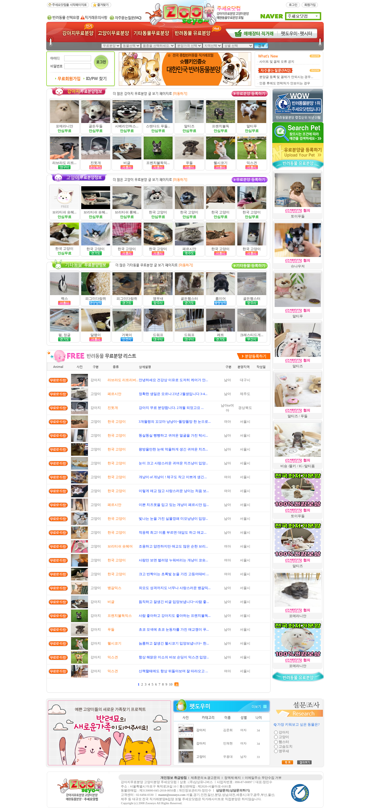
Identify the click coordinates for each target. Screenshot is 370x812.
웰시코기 (220, 163)
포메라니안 (64, 126)
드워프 (158, 335)
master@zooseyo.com (171, 794)
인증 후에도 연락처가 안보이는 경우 (284, 83)
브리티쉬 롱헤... (127, 212)
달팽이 (95, 335)
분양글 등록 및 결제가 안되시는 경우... (286, 77)
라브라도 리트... (64, 163)
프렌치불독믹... (158, 163)
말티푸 (252, 126)
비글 (126, 163)
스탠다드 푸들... (158, 126)
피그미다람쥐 (95, 299)
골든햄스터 (189, 299)
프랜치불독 (220, 126)
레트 (220, 335)
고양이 (201, 756)
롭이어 (220, 299)
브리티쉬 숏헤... (64, 212)
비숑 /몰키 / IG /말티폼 (297, 466)
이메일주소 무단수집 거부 (263, 777)
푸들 (189, 163)
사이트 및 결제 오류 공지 (276, 61)
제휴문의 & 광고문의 (205, 777)
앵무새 (158, 299)
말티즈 (189, 126)
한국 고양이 (158, 212)
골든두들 (96, 126)
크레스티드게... (251, 335)
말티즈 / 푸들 (298, 416)
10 (171, 684)
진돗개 (95, 163)
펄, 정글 (64, 335)
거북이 (127, 335)
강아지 (201, 730)
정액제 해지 (232, 777)
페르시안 (189, 249)
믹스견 (252, 163)
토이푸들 (298, 216)
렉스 (64, 299)
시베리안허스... (126, 126)
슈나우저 (298, 266)
